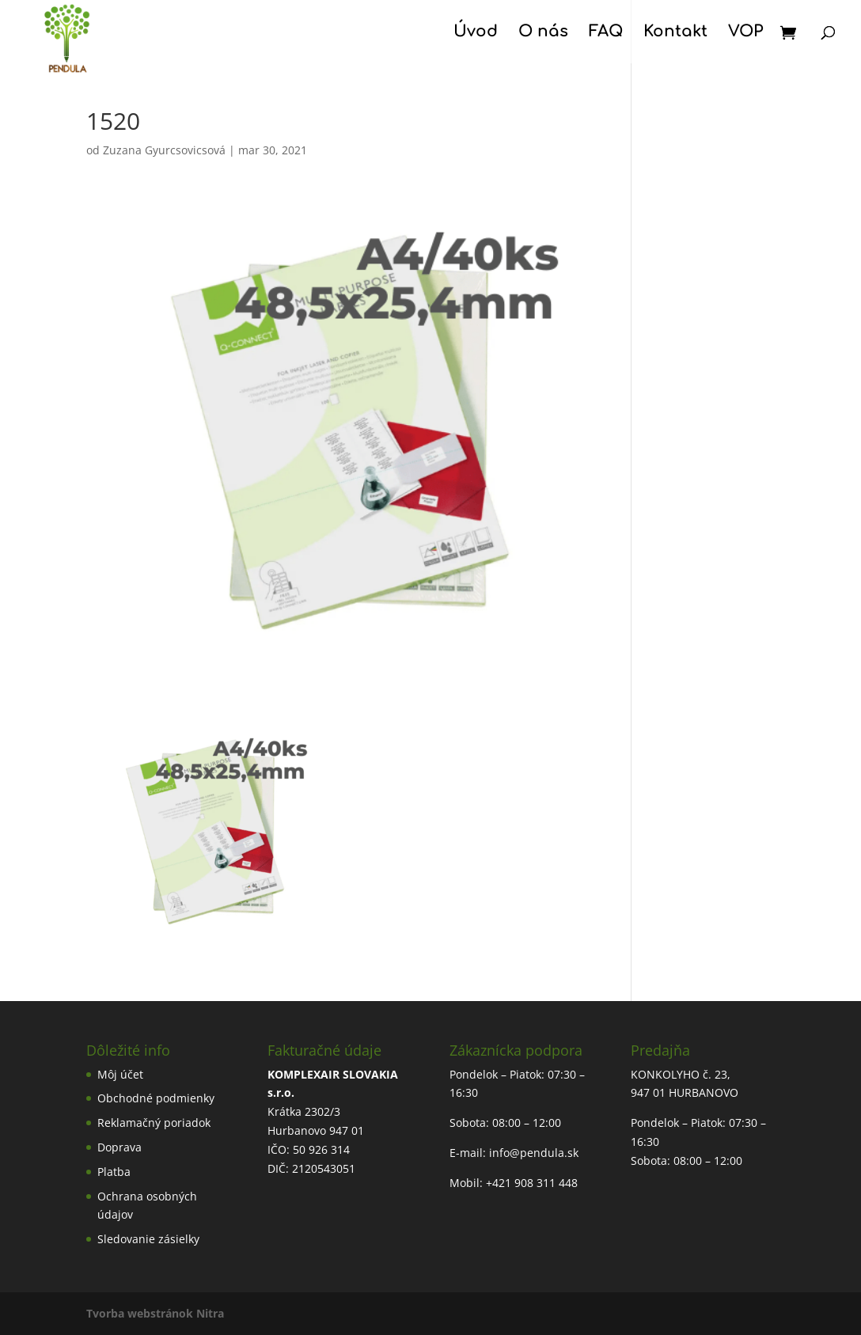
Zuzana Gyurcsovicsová (164, 149)
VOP (745, 33)
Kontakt (675, 33)
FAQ (606, 33)
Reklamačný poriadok (154, 1122)
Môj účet (120, 1074)
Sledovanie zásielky (148, 1238)
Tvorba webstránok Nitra (155, 1313)
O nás (543, 33)
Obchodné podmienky (155, 1098)
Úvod (475, 33)
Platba (114, 1171)
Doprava (119, 1147)
